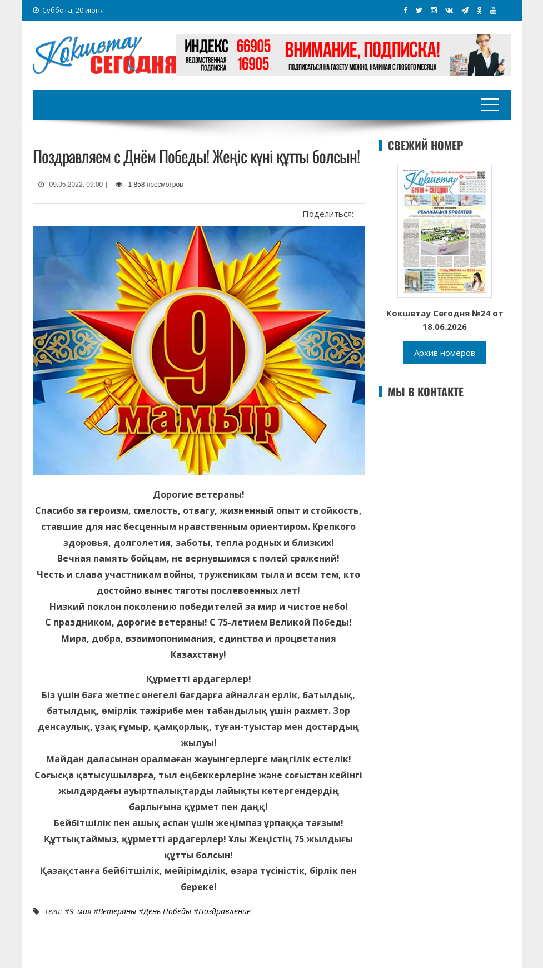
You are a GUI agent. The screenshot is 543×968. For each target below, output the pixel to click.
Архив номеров (444, 352)
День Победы (167, 911)
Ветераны (117, 911)
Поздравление (224, 911)
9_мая (80, 911)
